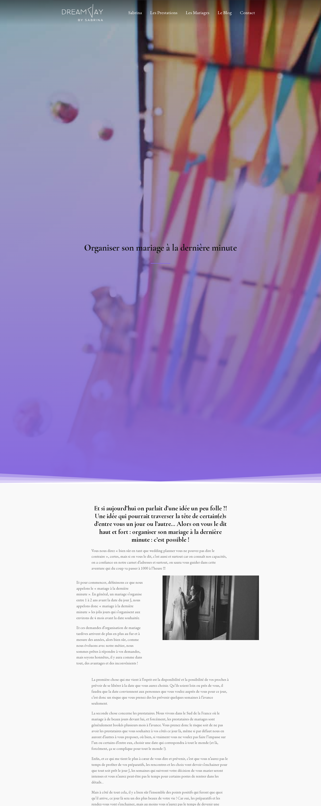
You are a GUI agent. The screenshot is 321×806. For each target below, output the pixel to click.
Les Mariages (197, 12)
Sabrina (135, 12)
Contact (247, 12)
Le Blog (225, 12)
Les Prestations (163, 12)
